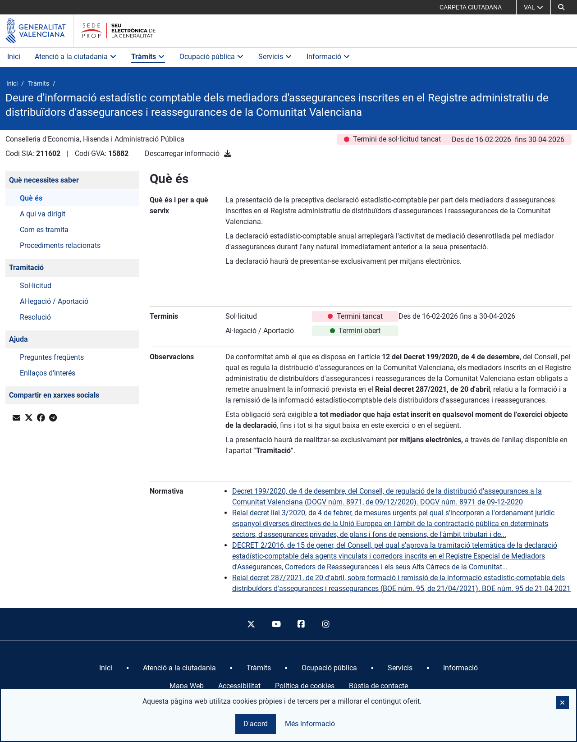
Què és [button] (31, 198)
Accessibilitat (239, 686)
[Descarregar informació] (227, 153)
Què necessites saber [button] (44, 180)
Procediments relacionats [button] (60, 245)
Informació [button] (328, 56)
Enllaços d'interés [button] (47, 373)
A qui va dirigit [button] (42, 214)
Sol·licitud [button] (35, 285)
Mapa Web (186, 686)
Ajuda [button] (18, 339)
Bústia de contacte (378, 686)
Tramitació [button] (26, 267)
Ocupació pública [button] (211, 56)
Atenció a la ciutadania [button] (76, 56)
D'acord (255, 723)
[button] (561, 7)
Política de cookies (304, 686)
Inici (13, 56)
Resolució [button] (35, 317)
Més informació (310, 723)
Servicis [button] (275, 56)
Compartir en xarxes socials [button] (54, 395)
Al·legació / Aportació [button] (54, 301)
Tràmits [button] (148, 56)
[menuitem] (105, 668)
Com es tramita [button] (44, 229)
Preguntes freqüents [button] (52, 357)
